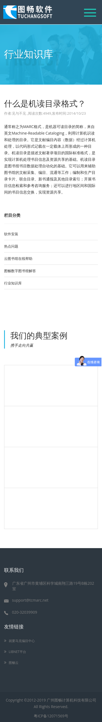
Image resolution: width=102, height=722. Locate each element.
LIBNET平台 (16, 651)
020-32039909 (20, 612)
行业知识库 (13, 283)
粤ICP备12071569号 (51, 715)
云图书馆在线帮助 (18, 258)
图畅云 (12, 662)
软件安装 (11, 233)
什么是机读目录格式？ (45, 103)
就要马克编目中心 (20, 640)
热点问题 (11, 246)
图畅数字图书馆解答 (20, 270)
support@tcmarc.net (26, 600)
